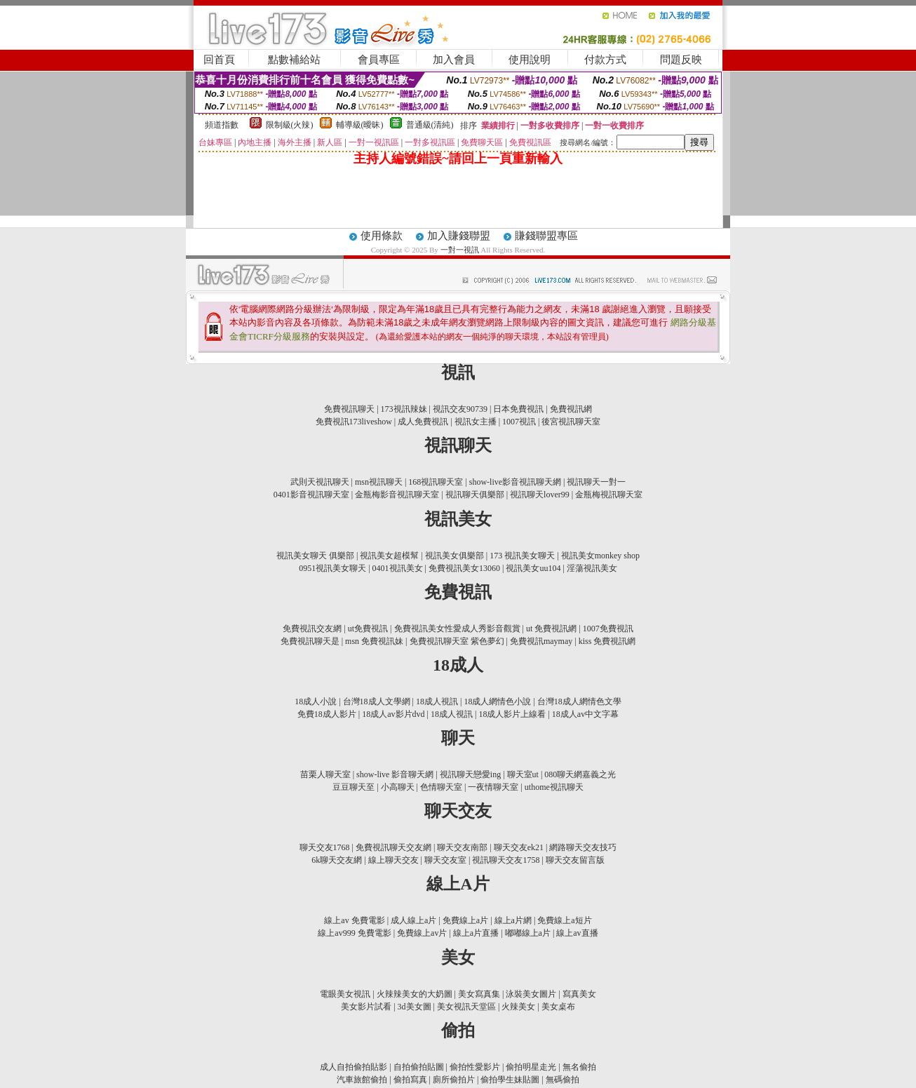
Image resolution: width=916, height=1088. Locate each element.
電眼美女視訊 (345, 994)
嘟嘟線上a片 (528, 933)
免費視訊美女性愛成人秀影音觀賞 (457, 628)
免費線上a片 (465, 920)
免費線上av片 (422, 933)
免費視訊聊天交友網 (393, 847)
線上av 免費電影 (354, 920)
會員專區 (379, 59)
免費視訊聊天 (349, 409)
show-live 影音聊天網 (394, 774)
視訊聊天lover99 (540, 494)
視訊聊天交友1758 (505, 860)
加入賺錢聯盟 (458, 235)
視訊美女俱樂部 (454, 555)
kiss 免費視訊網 (607, 641)
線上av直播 (577, 933)
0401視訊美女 (397, 568)
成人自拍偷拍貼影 (353, 1067)
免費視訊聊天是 (310, 641)
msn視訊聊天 (379, 482)
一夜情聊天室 (493, 787)
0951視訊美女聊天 (332, 568)
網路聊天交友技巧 (583, 847)
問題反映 (681, 59)
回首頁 (219, 59)
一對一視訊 (460, 250)
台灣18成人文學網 (376, 701)
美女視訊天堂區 (466, 1007)
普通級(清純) (430, 125)
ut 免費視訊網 (551, 628)
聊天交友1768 (324, 847)
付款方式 (605, 59)
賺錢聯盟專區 (546, 235)
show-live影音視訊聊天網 (515, 482)
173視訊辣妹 (404, 409)
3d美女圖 (414, 1007)
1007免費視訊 (608, 628)
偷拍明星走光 (531, 1067)
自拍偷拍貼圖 (418, 1067)
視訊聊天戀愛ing (470, 774)
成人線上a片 (413, 920)
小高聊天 (398, 787)
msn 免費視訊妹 (374, 641)
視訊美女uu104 (533, 568)
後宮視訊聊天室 (570, 422)
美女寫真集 (479, 994)
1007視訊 (519, 422)
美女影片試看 (366, 1007)
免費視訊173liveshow (354, 422)
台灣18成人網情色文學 (579, 701)
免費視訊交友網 (312, 628)
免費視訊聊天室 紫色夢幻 (457, 641)
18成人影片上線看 (512, 714)
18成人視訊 (437, 701)
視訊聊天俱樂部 (474, 494)
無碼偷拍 (562, 1079)
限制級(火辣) (290, 125)
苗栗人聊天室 (325, 774)
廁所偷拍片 (454, 1079)
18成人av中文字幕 (585, 714)
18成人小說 (316, 701)
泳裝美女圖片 (531, 994)
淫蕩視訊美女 (592, 568)
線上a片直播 (476, 933)
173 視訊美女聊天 (522, 555)
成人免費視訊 (423, 422)
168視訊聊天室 (435, 482)
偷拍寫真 (410, 1079)
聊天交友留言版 (575, 860)
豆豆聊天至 (353, 787)
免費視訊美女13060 (464, 568)
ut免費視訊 (368, 628)
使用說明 (529, 59)
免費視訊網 (571, 409)
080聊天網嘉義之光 (580, 774)
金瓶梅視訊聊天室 (608, 494)
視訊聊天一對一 (596, 482)
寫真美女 (579, 994)
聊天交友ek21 (519, 847)
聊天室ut (523, 774)
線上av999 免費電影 (354, 933)
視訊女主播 (475, 422)
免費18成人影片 (326, 714)
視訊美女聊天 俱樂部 (315, 555)
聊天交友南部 (462, 847)
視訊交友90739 (460, 409)
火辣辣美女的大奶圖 (414, 994)
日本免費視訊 (518, 409)
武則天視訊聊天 (319, 482)
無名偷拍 (579, 1067)
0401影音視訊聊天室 (311, 494)
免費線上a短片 (564, 920)
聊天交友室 (445, 860)
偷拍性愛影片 (475, 1067)
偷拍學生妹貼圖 (509, 1079)
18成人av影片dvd (393, 714)
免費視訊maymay (541, 641)
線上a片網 (513, 920)
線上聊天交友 (393, 860)
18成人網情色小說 (497, 701)
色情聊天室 (441, 787)
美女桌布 (558, 1007)
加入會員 (454, 59)
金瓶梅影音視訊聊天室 (397, 494)
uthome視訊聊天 (554, 787)
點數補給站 (294, 59)
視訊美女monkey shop (600, 555)
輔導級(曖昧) (360, 125)
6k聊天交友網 (336, 860)
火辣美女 (518, 1007)
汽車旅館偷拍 (362, 1079)
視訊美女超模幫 (389, 555)
